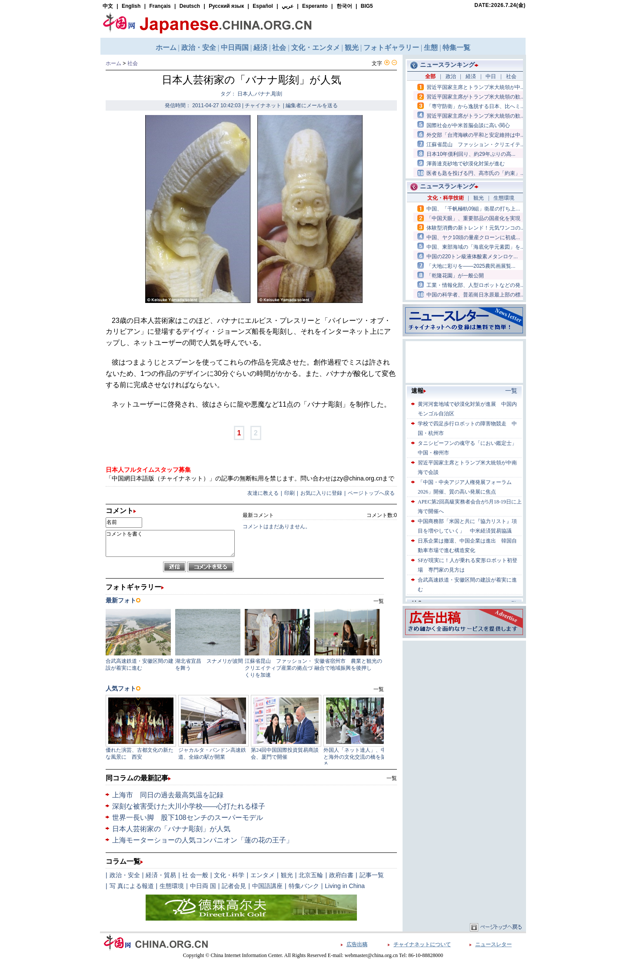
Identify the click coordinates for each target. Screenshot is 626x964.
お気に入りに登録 (321, 493)
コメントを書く (170, 543)
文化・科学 (229, 875)
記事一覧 (372, 875)
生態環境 (172, 885)
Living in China (345, 885)
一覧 (391, 778)
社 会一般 (195, 875)
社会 (132, 63)
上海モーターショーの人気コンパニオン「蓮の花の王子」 (202, 840)
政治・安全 (125, 875)
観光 (287, 875)
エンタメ (262, 875)
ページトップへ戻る (371, 493)
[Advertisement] (464, 697)
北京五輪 (311, 875)
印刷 (289, 493)
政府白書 (341, 875)
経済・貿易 (161, 875)
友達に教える (263, 493)
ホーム (113, 63)
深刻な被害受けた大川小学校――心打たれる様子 (188, 806)
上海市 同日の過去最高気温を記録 (167, 795)
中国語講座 (267, 885)
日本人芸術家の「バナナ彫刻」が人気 (171, 828)
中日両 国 (203, 885)
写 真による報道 (132, 885)
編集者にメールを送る (312, 105)
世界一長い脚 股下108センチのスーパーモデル (187, 817)
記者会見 (234, 885)
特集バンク (304, 885)
